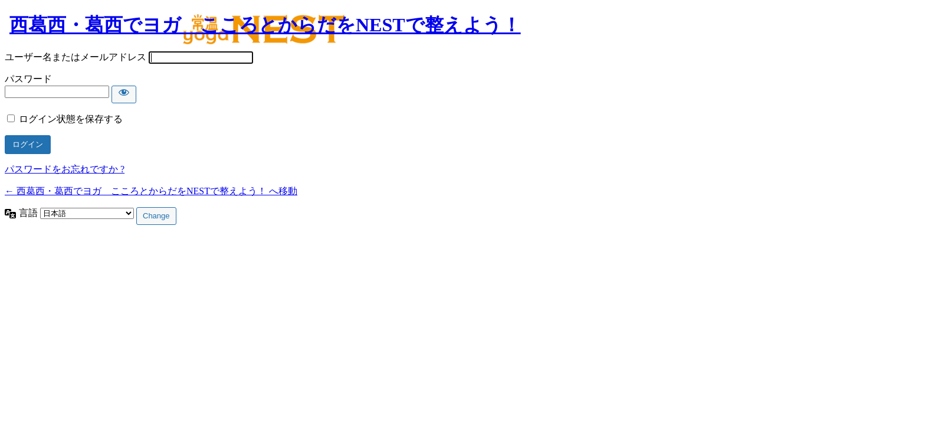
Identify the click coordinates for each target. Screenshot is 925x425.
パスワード (28, 79)
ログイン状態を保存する (71, 119)
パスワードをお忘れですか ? (64, 169)
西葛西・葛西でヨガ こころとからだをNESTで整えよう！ (265, 24)
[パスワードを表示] (123, 94)
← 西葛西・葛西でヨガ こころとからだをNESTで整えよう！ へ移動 (151, 191)
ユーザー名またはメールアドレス (75, 57)
